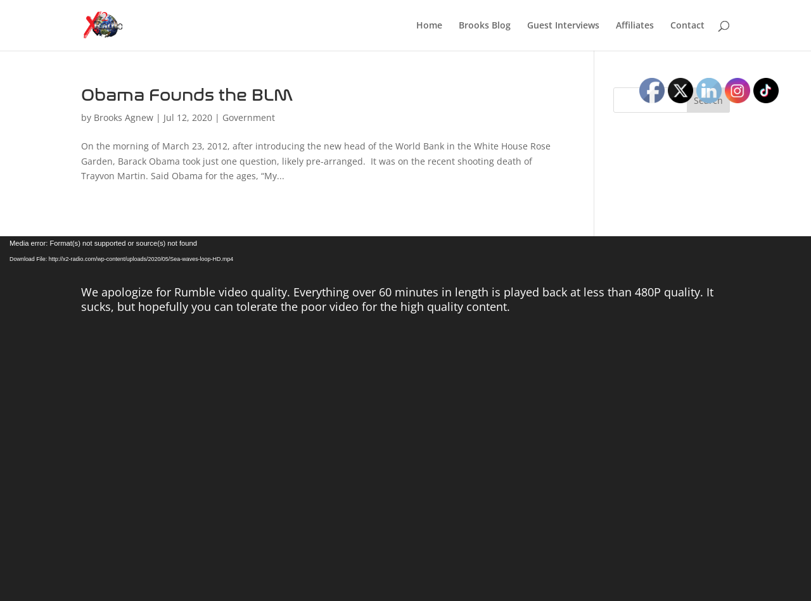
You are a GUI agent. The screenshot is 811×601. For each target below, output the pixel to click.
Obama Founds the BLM (187, 95)
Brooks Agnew (123, 117)
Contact (687, 26)
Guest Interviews (563, 26)
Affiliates (635, 26)
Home (429, 26)
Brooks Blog (485, 26)
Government (248, 117)
